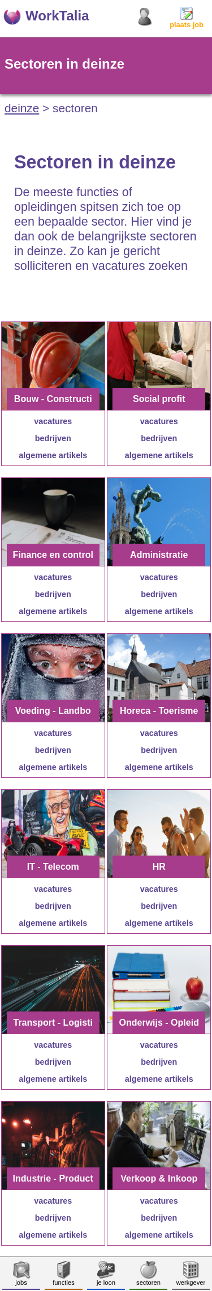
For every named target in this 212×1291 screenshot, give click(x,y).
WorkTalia (57, 15)
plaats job (187, 21)
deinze (22, 108)
